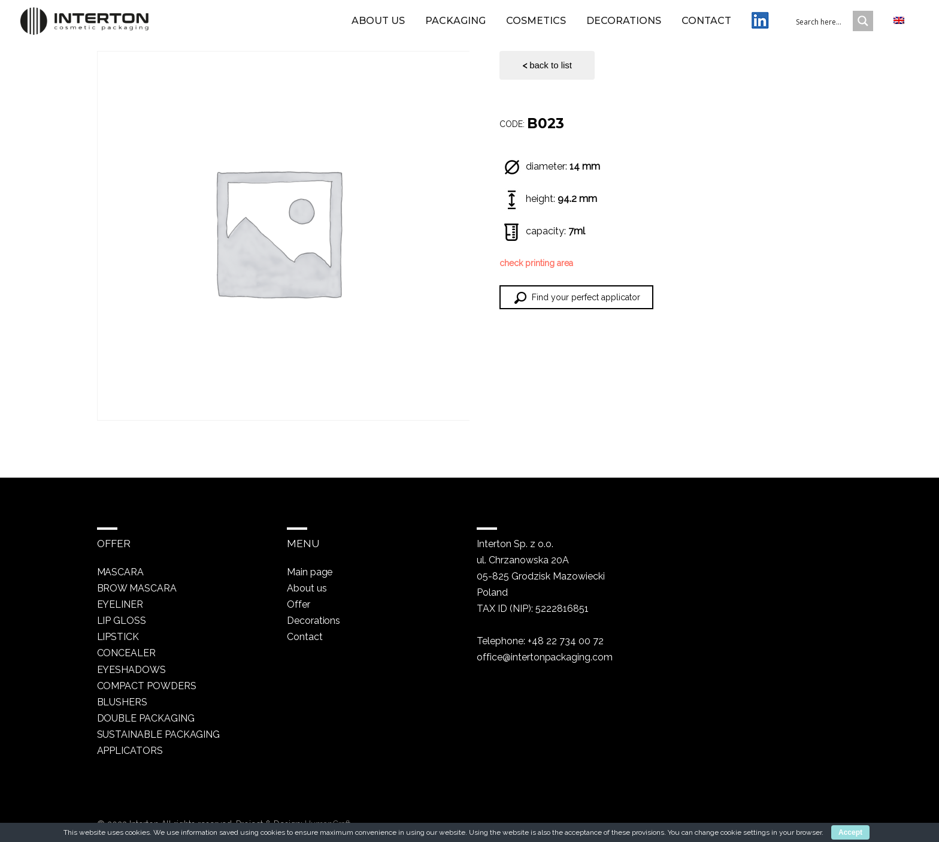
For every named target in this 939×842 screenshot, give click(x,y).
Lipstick (118, 636)
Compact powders (147, 685)
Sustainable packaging (159, 734)
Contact (706, 26)
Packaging (455, 26)
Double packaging (146, 717)
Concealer (126, 653)
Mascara (120, 572)
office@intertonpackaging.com (544, 657)
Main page (310, 572)
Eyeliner (120, 604)
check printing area (536, 263)
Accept (850, 832)
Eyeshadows (131, 669)
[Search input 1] (832, 26)
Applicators (130, 750)
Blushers (122, 701)
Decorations (623, 26)
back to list (547, 65)
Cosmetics (536, 26)
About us (378, 26)
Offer (297, 604)
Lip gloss (122, 620)
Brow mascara (137, 588)
